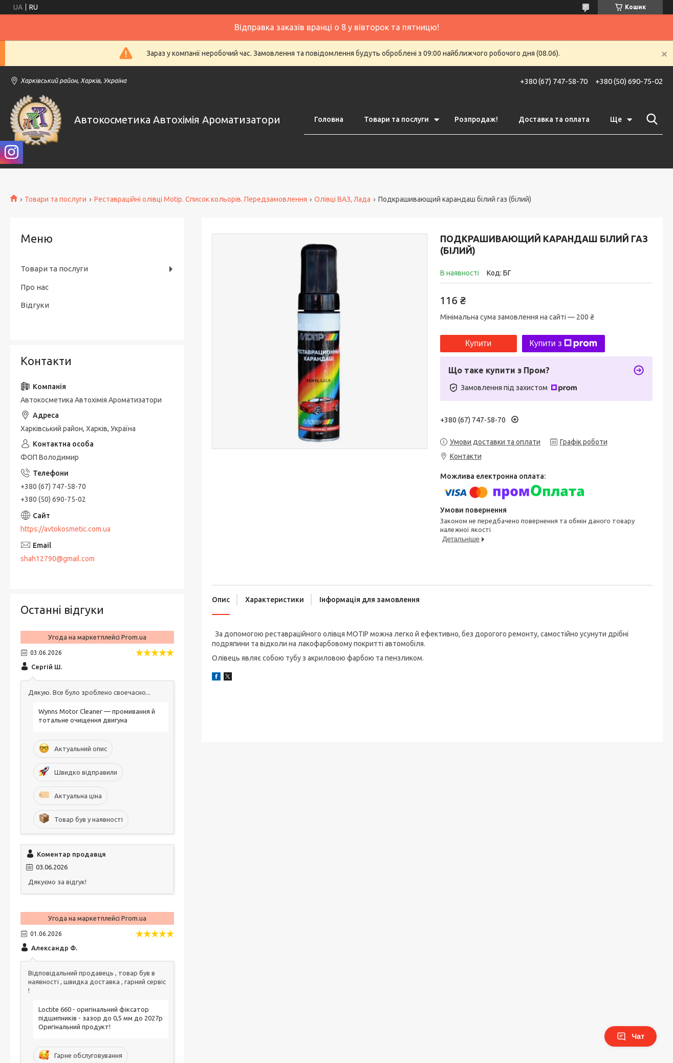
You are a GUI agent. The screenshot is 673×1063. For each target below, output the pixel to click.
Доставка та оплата (554, 119)
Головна (328, 119)
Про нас (34, 287)
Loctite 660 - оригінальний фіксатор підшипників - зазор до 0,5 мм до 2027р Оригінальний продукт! (100, 1018)
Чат (630, 1036)
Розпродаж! (476, 119)
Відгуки (34, 305)
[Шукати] (650, 119)
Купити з (564, 343)
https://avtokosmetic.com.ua (65, 529)
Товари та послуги (396, 119)
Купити (478, 343)
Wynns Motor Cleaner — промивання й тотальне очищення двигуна (96, 716)
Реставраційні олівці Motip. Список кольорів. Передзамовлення (200, 199)
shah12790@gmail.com (57, 559)
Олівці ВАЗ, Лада (342, 199)
